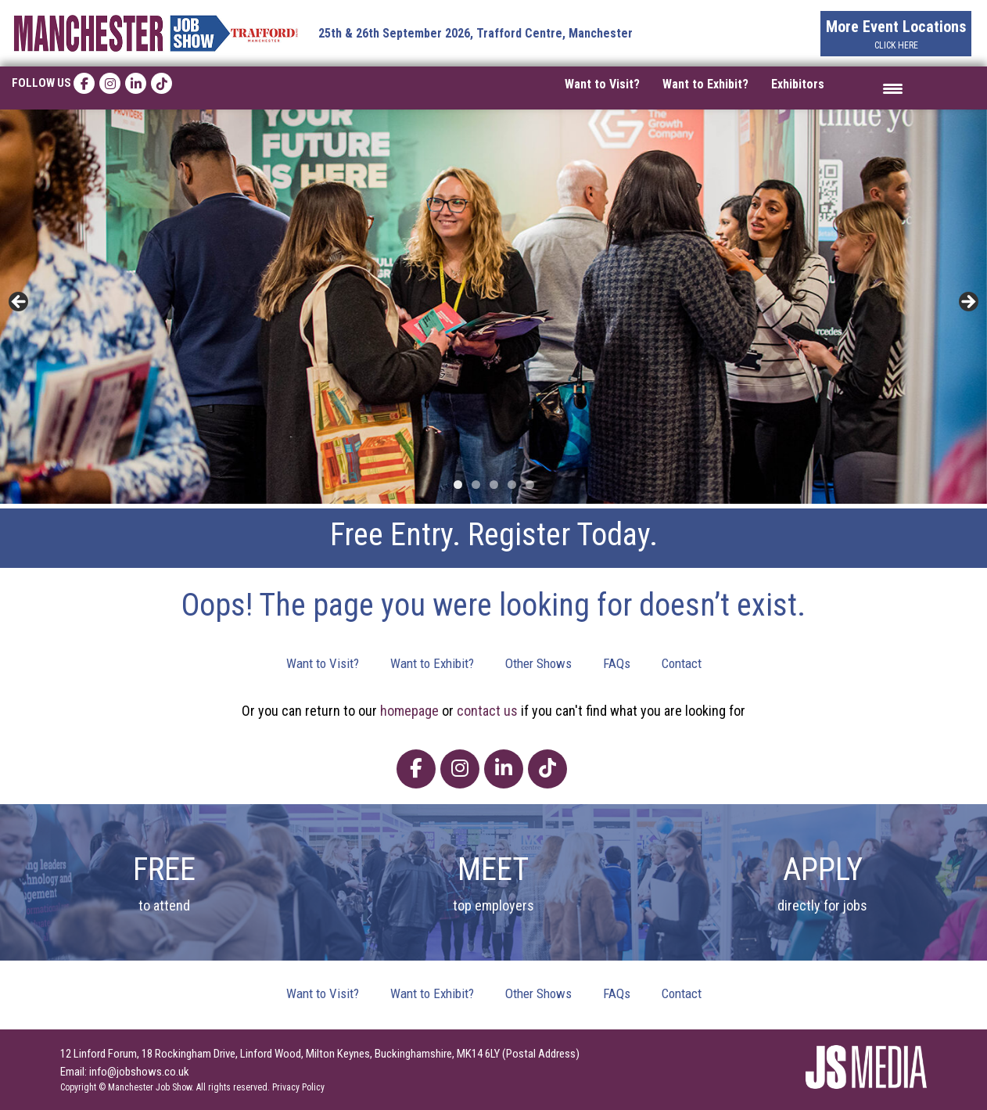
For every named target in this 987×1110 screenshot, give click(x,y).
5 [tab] (530, 484)
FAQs (616, 663)
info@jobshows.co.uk (139, 1072)
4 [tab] (512, 484)
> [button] (967, 302)
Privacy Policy (298, 1087)
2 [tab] (476, 484)
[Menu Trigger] (892, 88)
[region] (493, 307)
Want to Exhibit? (705, 84)
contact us (487, 710)
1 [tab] (458, 484)
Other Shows (538, 663)
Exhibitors (797, 84)
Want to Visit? (602, 84)
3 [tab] (494, 484)
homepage (409, 710)
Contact (682, 663)
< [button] (19, 302)
